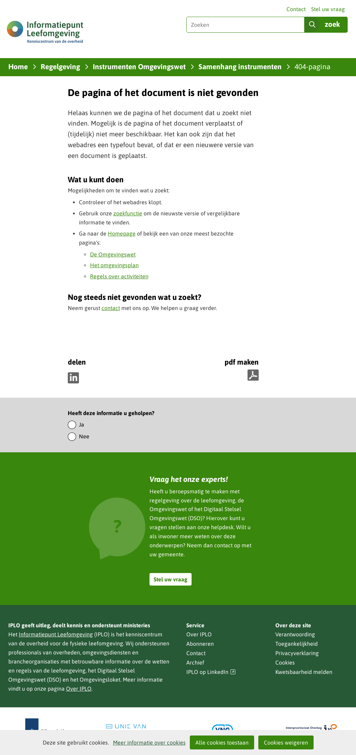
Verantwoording (295, 634)
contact (111, 308)
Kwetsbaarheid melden (303, 672)
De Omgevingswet (113, 254)
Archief (195, 662)
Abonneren (200, 644)
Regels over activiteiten (119, 276)
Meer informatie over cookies (149, 742)
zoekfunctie (127, 213)
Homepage (122, 233)
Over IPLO (78, 688)
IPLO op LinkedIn (211, 672)
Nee (84, 436)
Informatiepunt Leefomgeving (56, 634)
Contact (296, 9)
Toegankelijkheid (296, 644)
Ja (81, 424)
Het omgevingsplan (114, 265)
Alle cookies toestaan (222, 742)
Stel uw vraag (328, 9)
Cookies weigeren (286, 742)
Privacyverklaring (297, 653)
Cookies (285, 662)
